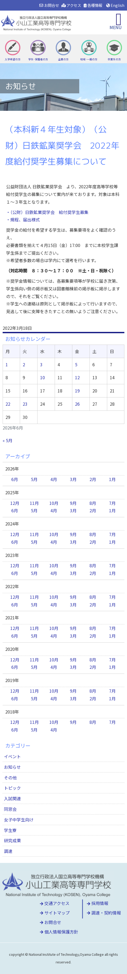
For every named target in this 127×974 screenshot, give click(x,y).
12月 (14, 503)
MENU (116, 27)
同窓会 (10, 809)
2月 (93, 479)
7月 (112, 503)
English (115, 5)
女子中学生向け (19, 819)
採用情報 (97, 903)
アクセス (71, 5)
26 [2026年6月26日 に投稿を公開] (77, 404)
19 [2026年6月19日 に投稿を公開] (77, 390)
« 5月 (7, 440)
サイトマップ (55, 912)
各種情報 (93, 5)
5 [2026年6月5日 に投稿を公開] (76, 364)
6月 (14, 479)
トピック (12, 788)
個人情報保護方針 (59, 932)
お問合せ (49, 5)
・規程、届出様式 (23, 219)
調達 (8, 851)
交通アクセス (54, 903)
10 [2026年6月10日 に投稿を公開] (42, 377)
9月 (73, 503)
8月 (93, 503)
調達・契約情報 (104, 912)
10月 (53, 503)
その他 (10, 777)
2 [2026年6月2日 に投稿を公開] (24, 364)
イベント (12, 756)
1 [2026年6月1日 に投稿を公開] (7, 364)
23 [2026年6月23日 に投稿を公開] (25, 404)
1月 (112, 479)
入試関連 (12, 798)
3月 (73, 479)
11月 (34, 503)
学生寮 (10, 830)
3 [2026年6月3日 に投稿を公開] (41, 364)
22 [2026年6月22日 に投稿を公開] (8, 404)
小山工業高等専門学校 (37, 22)
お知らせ (12, 767)
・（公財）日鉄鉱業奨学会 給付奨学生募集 (47, 212)
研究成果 (12, 840)
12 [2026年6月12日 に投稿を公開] (77, 377)
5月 (34, 479)
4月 (53, 479)
